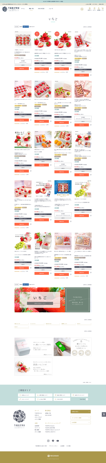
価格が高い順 (31, 26)
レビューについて (24, 399)
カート (103, 9)
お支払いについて (24, 395)
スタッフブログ (38, 417)
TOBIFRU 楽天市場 (50, 428)
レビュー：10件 (65, 126)
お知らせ (37, 415)
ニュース (51, 8)
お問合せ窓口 (101, 4)
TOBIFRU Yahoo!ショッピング (52, 430)
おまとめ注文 (41, 8)
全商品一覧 (48, 413)
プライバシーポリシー (53, 446)
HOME (84, 382)
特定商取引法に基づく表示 (41, 446)
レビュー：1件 (25, 271)
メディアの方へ (95, 4)
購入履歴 (37, 430)
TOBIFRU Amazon (49, 426)
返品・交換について (60, 395)
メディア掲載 (38, 419)
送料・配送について (42, 395)
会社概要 (62, 446)
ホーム (23, 8)
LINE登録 (74, 422)
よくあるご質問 (88, 4)
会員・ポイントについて (78, 395)
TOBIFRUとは (38, 413)
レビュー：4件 (65, 72)
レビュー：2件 (45, 72)
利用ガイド (90, 9)
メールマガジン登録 (76, 418)
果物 (87, 382)
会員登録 (98, 9)
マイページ (37, 428)
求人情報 (68, 446)
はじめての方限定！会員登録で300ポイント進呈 (53, 1)
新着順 (21, 26)
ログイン (94, 9)
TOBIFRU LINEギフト (50, 432)
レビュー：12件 (45, 124)
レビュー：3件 (65, 278)
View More (82, 399)
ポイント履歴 (38, 432)
